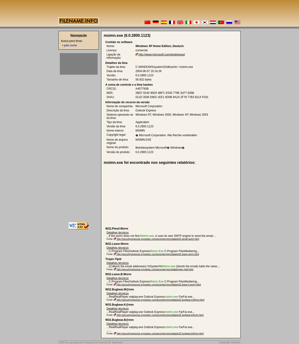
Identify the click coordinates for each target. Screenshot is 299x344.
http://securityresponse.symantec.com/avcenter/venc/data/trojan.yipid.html (155, 269)
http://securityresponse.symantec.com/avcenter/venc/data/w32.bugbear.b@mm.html (160, 333)
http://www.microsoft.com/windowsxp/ (162, 54)
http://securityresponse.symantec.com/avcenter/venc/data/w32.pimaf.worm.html (158, 239)
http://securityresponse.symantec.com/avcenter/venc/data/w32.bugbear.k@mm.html (160, 315)
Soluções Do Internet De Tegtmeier (103, 342)
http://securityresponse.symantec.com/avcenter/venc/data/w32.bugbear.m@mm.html (160, 300)
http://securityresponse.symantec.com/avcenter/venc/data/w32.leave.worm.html (158, 254)
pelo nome (70, 45)
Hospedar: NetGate (229, 342)
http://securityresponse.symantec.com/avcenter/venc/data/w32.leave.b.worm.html (159, 284)
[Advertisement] (142, 196)
